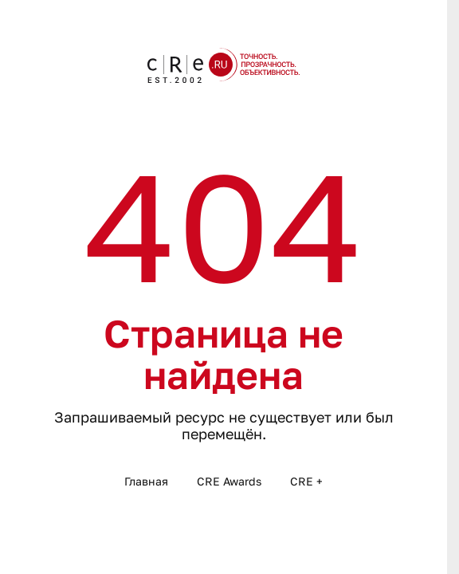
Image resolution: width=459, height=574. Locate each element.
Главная (146, 481)
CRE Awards (229, 481)
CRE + (306, 481)
